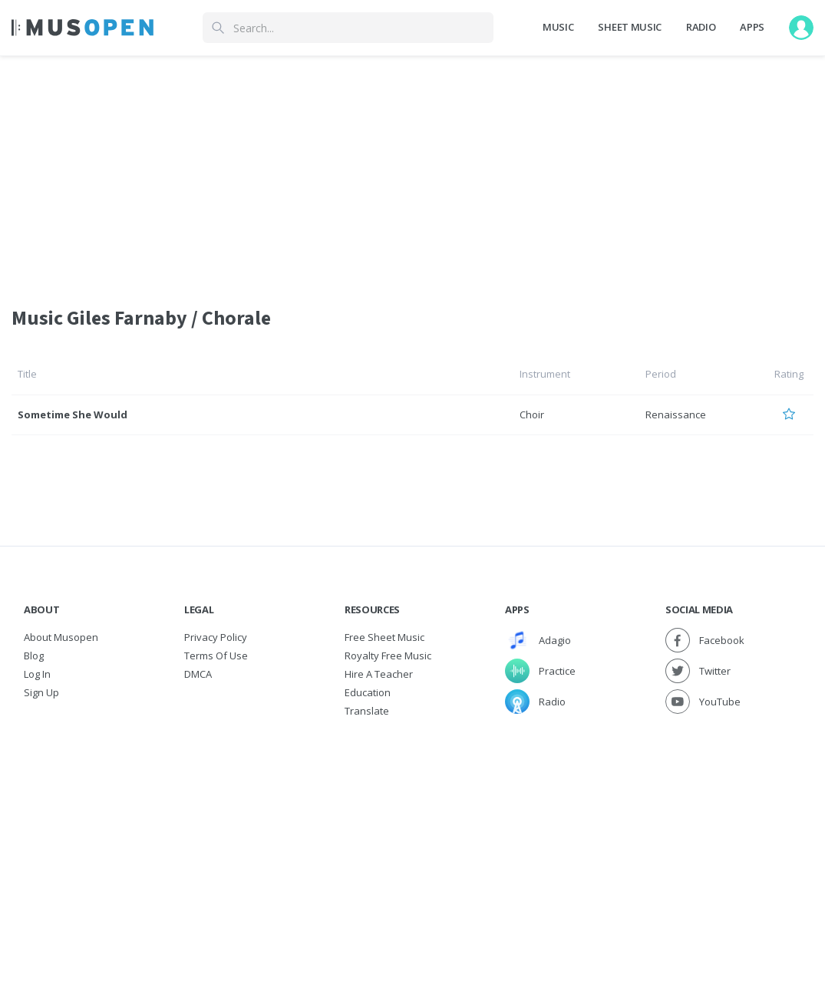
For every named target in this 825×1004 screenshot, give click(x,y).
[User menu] (801, 27)
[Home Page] (82, 27)
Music (558, 27)
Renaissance (675, 414)
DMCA (198, 674)
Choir (532, 414)
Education (368, 692)
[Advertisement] (412, 835)
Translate (367, 711)
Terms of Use (216, 655)
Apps (752, 27)
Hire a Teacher (379, 674)
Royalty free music (388, 655)
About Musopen (61, 637)
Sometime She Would (72, 414)
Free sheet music (384, 637)
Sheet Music (629, 27)
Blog (34, 655)
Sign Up (41, 692)
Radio (700, 27)
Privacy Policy (215, 637)
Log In (37, 674)
